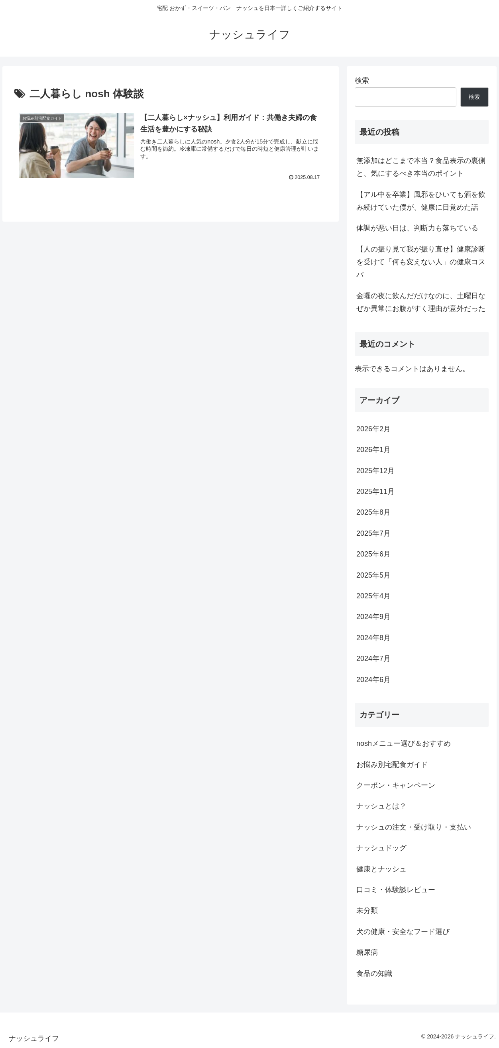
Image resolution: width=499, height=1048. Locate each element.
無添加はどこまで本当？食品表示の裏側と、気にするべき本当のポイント (420, 167)
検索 (362, 81)
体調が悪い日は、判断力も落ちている (417, 228)
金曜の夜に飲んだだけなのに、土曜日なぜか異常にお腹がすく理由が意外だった (420, 302)
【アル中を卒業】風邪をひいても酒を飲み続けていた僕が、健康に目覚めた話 (420, 201)
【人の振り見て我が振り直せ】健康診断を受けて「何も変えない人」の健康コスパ (420, 262)
